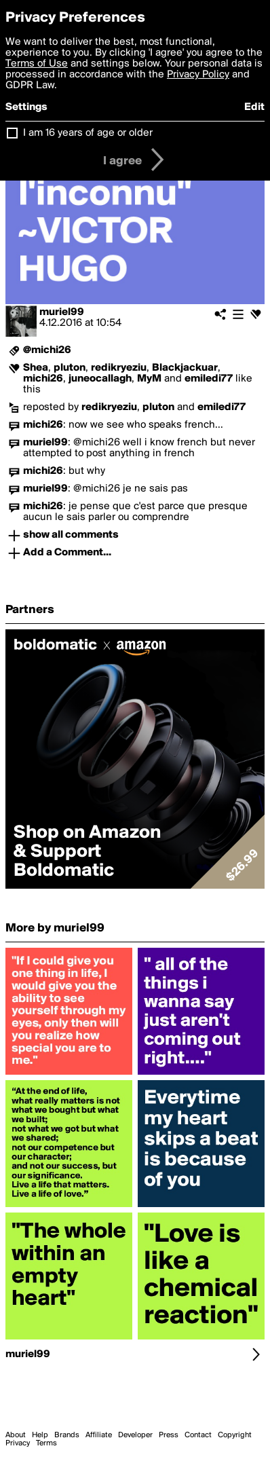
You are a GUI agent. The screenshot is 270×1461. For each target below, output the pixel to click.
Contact (198, 1435)
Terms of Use (36, 63)
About (15, 1435)
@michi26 (47, 350)
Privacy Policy (198, 74)
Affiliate (98, 1435)
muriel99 (61, 312)
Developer (135, 1435)
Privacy (17, 1443)
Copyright (235, 1435)
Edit (254, 107)
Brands (66, 1435)
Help (40, 1435)
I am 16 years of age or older (88, 133)
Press (168, 1435)
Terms (46, 1443)
